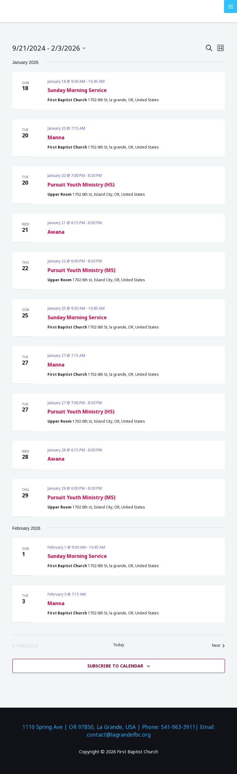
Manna (56, 137)
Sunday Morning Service (77, 90)
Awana (56, 231)
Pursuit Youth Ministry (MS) (81, 270)
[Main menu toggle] (230, 6)
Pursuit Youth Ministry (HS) (81, 184)
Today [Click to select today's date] (118, 644)
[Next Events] (218, 645)
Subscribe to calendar (115, 666)
